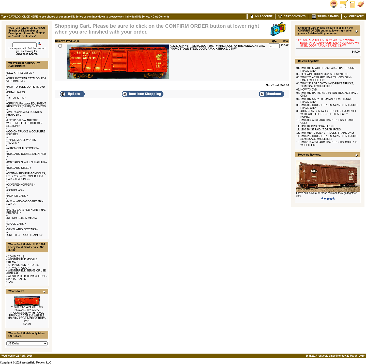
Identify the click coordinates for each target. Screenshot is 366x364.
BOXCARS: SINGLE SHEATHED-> (27, 162)
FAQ (10, 281)
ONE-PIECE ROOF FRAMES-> (25, 235)
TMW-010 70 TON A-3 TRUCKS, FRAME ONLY (327, 132)
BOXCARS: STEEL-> (19, 167)
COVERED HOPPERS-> (21, 184)
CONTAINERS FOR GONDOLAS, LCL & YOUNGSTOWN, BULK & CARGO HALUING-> (25, 176)
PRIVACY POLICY (18, 267)
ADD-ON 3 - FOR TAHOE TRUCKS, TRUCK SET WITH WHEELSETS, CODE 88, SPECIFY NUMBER (328, 114)
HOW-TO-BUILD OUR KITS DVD (26, 86)
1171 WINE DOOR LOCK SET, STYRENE (324, 74)
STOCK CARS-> (16, 223)
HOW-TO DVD (308, 89)
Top (3, 16)
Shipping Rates (325, 16)
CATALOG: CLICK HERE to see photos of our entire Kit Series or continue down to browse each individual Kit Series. (79, 16)
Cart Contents (161, 16)
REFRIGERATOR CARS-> (22, 218)
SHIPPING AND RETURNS (23, 265)
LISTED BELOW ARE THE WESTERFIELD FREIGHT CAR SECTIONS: (24, 123)
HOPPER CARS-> (17, 195)
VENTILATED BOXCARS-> (22, 229)
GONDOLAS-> (15, 190)
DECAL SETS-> (16, 98)
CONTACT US (16, 256)
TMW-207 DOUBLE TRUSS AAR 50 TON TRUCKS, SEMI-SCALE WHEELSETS (329, 137)
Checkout (353, 16)
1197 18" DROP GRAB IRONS (317, 126)
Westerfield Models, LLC (36, 362)
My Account (261, 16)
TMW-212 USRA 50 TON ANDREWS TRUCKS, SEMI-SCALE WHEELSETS (327, 85)
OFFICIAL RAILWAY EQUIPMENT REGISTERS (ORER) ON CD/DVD (26, 105)
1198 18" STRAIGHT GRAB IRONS (320, 129)
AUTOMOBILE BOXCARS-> (23, 148)
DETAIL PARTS (16, 92)
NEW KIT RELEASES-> (20, 72)
